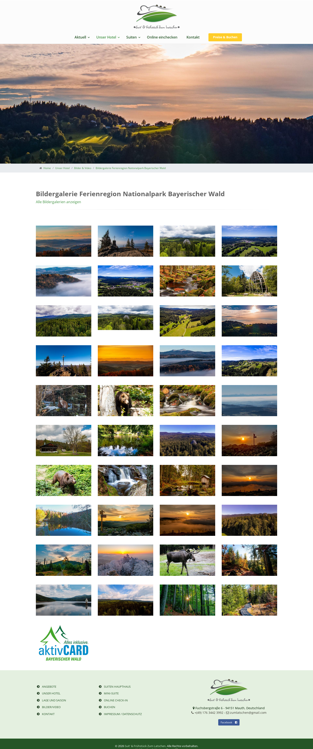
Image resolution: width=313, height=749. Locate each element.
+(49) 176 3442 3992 (207, 712)
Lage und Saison (51, 700)
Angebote (46, 687)
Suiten (131, 37)
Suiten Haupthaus (114, 687)
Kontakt (193, 37)
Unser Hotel (106, 37)
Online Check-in (113, 700)
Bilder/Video (48, 707)
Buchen (106, 707)
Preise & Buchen (225, 37)
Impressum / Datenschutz (120, 714)
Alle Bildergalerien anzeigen (58, 201)
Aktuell (80, 37)
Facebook (229, 722)
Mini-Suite (108, 693)
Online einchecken (162, 37)
